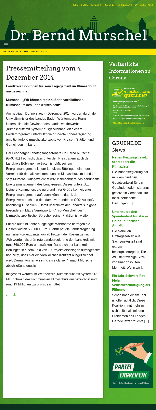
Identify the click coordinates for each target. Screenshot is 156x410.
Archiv (35, 51)
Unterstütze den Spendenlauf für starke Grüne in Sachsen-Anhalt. (130, 218)
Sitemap (96, 4)
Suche (109, 4)
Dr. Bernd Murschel (16, 51)
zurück (11, 294)
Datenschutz (144, 4)
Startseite (80, 4)
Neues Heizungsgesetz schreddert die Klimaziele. (129, 162)
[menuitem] (80, 5)
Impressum (124, 4)
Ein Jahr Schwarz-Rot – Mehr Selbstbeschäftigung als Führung (131, 282)
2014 (45, 51)
